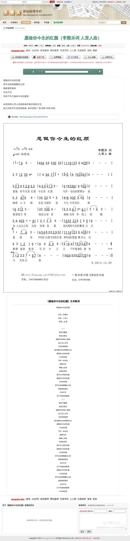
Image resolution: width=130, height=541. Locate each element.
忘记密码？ (68, 2)
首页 (124, 2)
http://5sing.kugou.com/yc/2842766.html (34, 117)
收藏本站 (95, 2)
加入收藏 (90, 57)
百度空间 (64, 50)
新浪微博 (44, 50)
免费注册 (60, 2)
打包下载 (39, 57)
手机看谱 (73, 57)
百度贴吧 (81, 50)
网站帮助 (103, 2)
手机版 (46, 23)
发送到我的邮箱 (20, 57)
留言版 (37, 23)
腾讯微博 (54, 50)
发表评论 (107, 57)
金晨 (54, 46)
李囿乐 (31, 46)
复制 (89, 50)
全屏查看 (56, 57)
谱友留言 (110, 2)
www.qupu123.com (48, 538)
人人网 (73, 50)
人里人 (41, 46)
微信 (28, 50)
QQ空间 (35, 50)
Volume (99, 71)
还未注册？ (111, 505)
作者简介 (14, 23)
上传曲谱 (118, 2)
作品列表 (26, 23)
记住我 (46, 2)
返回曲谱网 (58, 23)
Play (33, 72)
